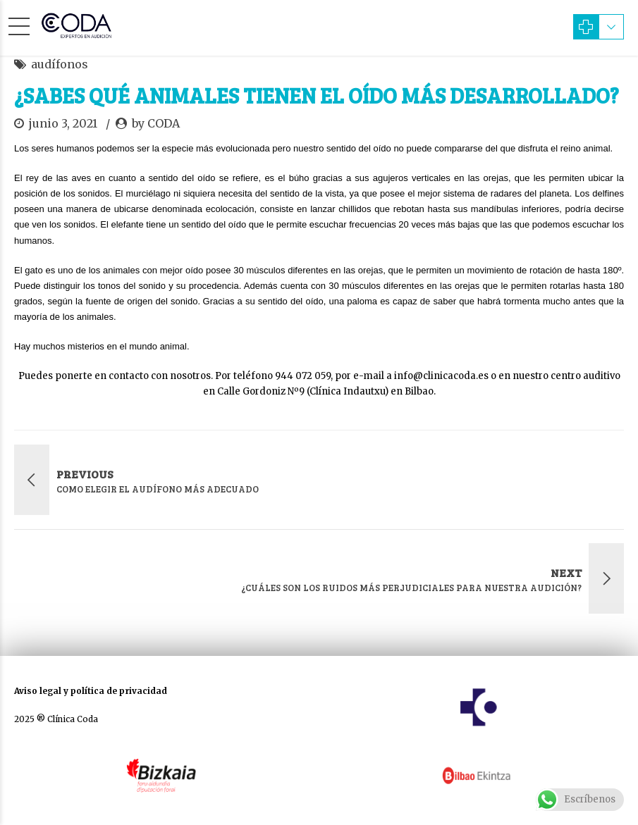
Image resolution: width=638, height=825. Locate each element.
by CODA (156, 123)
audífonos (59, 64)
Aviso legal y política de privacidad (90, 691)
